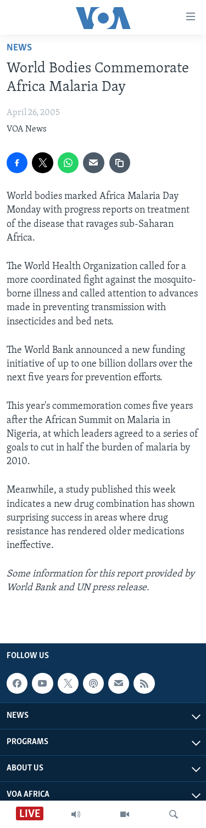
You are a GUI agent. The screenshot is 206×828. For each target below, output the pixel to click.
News (19, 48)
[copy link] (119, 162)
